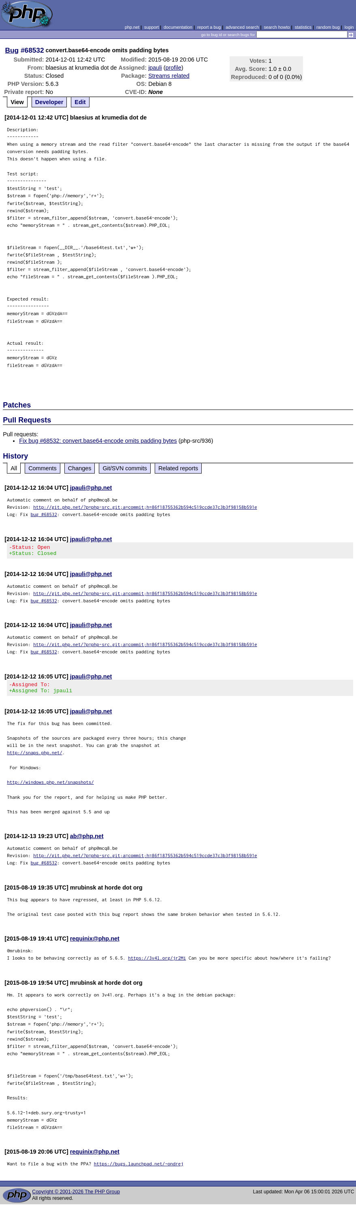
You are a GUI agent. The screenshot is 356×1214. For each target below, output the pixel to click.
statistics (303, 27)
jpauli (155, 67)
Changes (80, 468)
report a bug (209, 27)
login (349, 27)
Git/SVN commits (124, 468)
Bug (12, 50)
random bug (328, 27)
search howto (277, 27)
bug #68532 (44, 514)
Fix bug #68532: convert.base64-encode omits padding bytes (98, 440)
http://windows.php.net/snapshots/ (50, 786)
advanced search (242, 27)
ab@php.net (87, 841)
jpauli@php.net (91, 487)
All (14, 468)
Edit (80, 102)
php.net (132, 27)
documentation (178, 27)
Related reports (178, 468)
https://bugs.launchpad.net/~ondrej (138, 1168)
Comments (42, 468)
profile (173, 67)
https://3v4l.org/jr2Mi (157, 962)
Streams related (169, 76)
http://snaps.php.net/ (34, 757)
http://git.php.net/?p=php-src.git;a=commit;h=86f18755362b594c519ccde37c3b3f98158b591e (145, 507)
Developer (49, 102)
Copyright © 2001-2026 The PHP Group (76, 1196)
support (151, 27)
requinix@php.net (94, 943)
